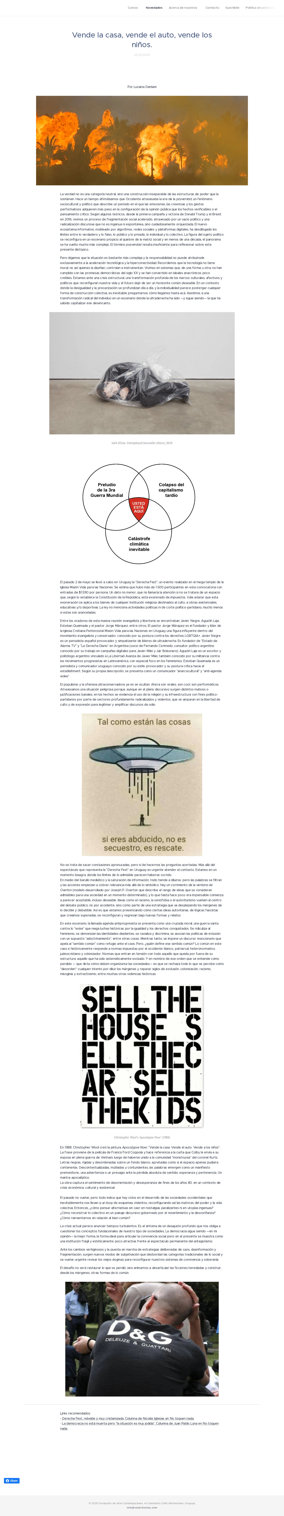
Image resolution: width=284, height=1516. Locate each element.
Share (12, 1480)
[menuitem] (243, 8)
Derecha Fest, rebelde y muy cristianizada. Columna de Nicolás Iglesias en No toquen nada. (127, 1418)
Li (61, 1413)
